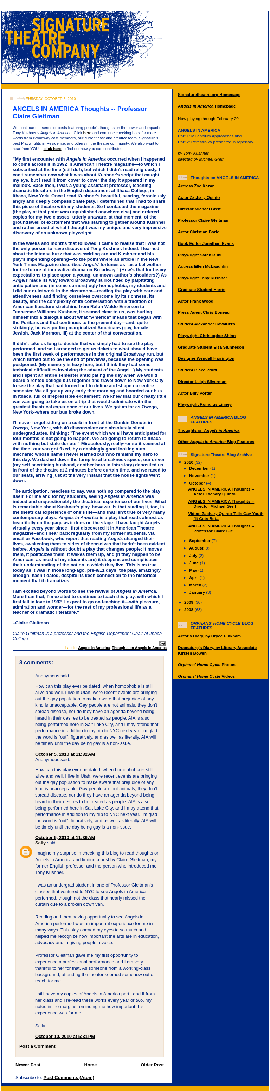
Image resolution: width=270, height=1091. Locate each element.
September (200, 540)
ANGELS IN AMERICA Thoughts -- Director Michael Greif (221, 503)
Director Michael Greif (199, 209)
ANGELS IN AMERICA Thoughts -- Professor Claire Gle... (221, 528)
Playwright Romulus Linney (205, 404)
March (195, 585)
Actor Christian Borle (198, 231)
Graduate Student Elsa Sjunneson (211, 347)
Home (90, 1064)
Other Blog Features (216, 441)
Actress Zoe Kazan (196, 185)
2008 (189, 609)
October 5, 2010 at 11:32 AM (65, 754)
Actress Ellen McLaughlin (203, 266)
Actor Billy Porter (195, 393)
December (199, 468)
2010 (189, 462)
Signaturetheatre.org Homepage (209, 94)
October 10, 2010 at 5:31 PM (65, 1036)
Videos (206, 676)
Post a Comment (37, 1046)
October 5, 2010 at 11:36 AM (65, 837)
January (197, 592)
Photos (207, 664)
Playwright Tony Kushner (202, 277)
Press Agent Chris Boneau (204, 312)
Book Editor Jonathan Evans (206, 243)
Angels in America (94, 648)
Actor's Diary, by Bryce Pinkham (209, 636)
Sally (40, 842)
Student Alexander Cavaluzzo (206, 324)
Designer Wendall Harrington (206, 358)
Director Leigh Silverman (202, 381)
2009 (189, 602)
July (194, 555)
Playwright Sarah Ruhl (199, 255)
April (194, 577)
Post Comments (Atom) (69, 1077)
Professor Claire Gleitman (203, 220)
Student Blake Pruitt (197, 370)
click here (53, 149)
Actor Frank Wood (195, 301)
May (193, 570)
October (197, 483)
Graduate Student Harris (201, 289)
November (199, 475)
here (87, 133)
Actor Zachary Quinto (199, 197)
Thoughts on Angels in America (139, 648)
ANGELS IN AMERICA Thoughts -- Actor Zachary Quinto (221, 491)
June (194, 562)
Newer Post (27, 1064)
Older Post (152, 1064)
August (197, 548)
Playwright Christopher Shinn (207, 335)
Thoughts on (209, 430)
